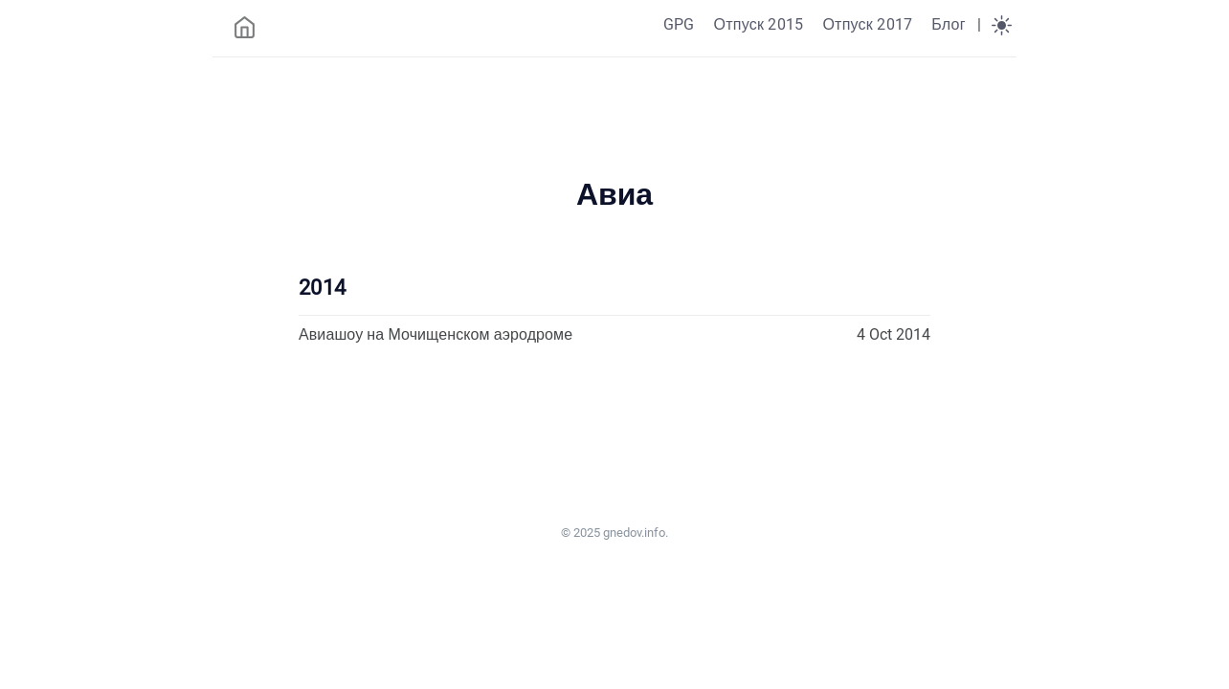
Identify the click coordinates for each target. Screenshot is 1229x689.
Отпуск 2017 (867, 24)
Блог (948, 24)
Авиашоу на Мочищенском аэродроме (435, 334)
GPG (679, 24)
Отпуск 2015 (758, 24)
